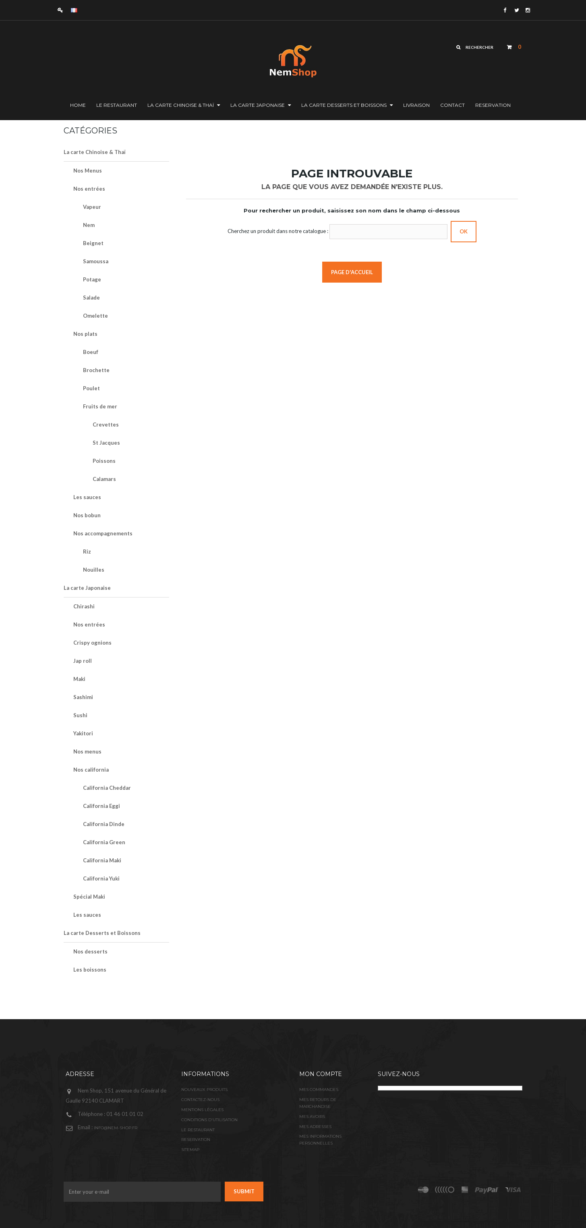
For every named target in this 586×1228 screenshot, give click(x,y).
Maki (79, 679)
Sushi (80, 715)
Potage (92, 279)
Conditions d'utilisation (209, 1119)
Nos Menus (87, 170)
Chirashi (84, 606)
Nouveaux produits (204, 1089)
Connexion (62, 10)
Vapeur (92, 207)
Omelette (95, 315)
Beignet (93, 243)
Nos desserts (90, 951)
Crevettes (106, 424)
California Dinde (103, 824)
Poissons (104, 461)
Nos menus (87, 751)
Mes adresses (315, 1126)
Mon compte (320, 1074)
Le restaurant (198, 1129)
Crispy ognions (92, 642)
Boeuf (90, 352)
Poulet (91, 388)
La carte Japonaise (87, 588)
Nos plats (85, 334)
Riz (87, 551)
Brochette (96, 370)
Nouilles (93, 569)
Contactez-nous (200, 1099)
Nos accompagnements (103, 533)
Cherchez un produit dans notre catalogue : (278, 231)
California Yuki (101, 878)
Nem (89, 225)
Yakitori (83, 733)
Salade (91, 297)
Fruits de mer (100, 406)
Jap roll (82, 661)
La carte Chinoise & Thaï (95, 152)
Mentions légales (202, 1109)
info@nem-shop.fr (115, 1127)
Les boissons (89, 969)
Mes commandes (318, 1089)
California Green (104, 842)
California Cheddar (107, 788)
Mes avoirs (312, 1116)
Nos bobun (87, 515)
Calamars (104, 479)
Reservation (195, 1139)
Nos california (91, 769)
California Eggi (101, 806)
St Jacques (106, 442)
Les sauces (87, 497)
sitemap (190, 1149)
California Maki (102, 860)
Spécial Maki (89, 896)
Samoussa (95, 261)
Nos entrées (89, 188)
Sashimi (83, 697)
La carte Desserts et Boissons (102, 933)
